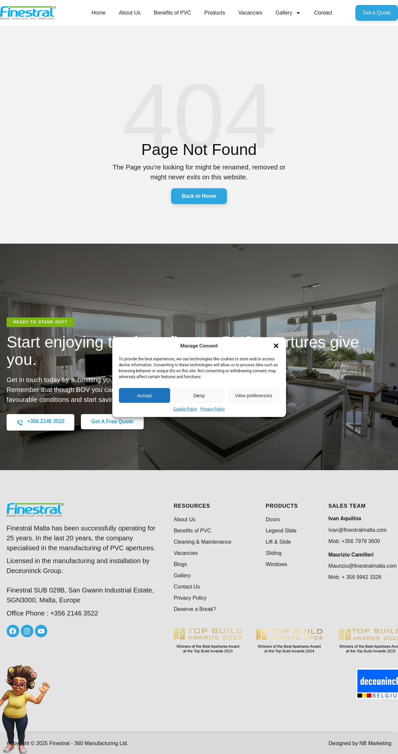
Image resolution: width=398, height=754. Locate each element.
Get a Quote (377, 12)
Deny (198, 395)
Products (214, 12)
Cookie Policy (185, 409)
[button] (276, 346)
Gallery (288, 13)
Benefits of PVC (172, 12)
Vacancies (250, 12)
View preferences (253, 395)
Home (98, 12)
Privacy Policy (212, 409)
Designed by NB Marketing (360, 743)
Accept (144, 395)
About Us (130, 12)
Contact (323, 12)
